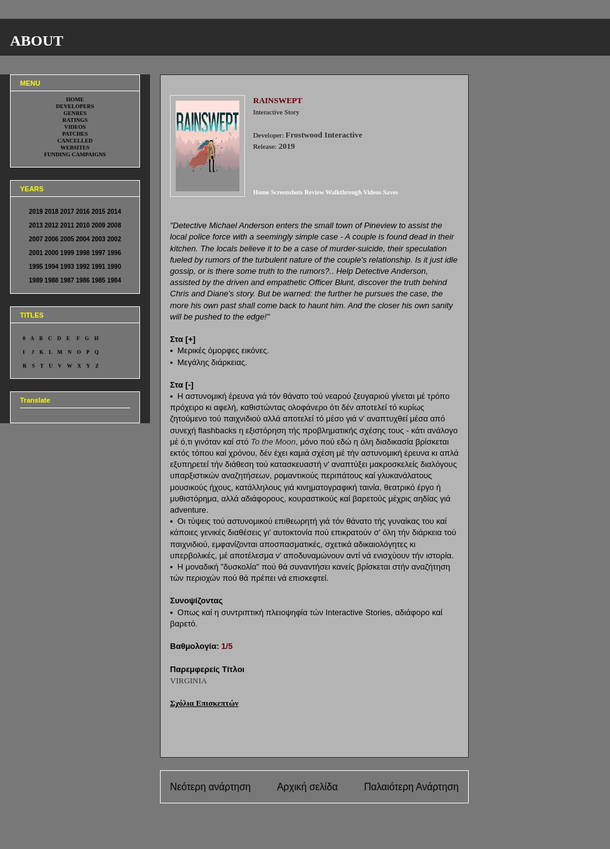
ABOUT (36, 41)
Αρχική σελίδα (307, 786)
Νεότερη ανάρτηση (210, 786)
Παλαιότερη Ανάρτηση (411, 786)
